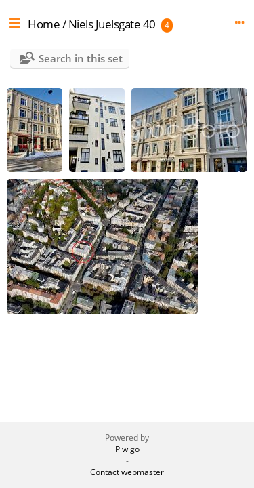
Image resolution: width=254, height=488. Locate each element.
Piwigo (127, 449)
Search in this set (81, 58)
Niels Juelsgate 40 (112, 24)
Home (44, 24)
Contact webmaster (127, 472)
